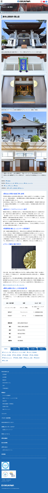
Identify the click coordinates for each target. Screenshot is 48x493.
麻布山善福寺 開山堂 (19, 12)
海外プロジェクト (8, 357)
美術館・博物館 (18, 357)
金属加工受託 (5, 406)
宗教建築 (8, 180)
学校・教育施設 (17, 355)
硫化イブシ (22, 188)
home (3, 12)
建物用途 (5, 348)
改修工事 (4, 401)
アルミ (6, 185)
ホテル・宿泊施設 (32, 352)
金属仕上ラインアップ (7, 429)
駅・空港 (6, 360)
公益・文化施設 (7, 355)
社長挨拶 (4, 374)
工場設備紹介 (5, 388)
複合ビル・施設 (28, 357)
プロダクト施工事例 (10, 12)
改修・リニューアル (29, 183)
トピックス (4, 413)
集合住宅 (37, 357)
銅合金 (16, 185)
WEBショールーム (6, 433)
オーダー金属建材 (6, 395)
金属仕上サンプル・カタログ (8, 426)
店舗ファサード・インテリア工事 (10, 398)
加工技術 (32, 348)
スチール (11, 185)
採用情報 (3, 454)
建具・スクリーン (20, 183)
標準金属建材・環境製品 (8, 403)
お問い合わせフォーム (7, 450)
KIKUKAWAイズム (7, 382)
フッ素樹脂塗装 (15, 188)
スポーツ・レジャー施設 (19, 352)
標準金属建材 (4, 438)
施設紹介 (4, 380)
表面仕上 (41, 348)
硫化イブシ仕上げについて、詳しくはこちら (13, 285)
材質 (24, 348)
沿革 (3, 385)
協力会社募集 (4, 442)
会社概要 (4, 377)
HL (9, 188)
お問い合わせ (4, 447)
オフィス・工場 (7, 352)
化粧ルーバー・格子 (11, 183)
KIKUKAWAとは (5, 371)
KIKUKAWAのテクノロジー (8, 422)
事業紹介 (3, 392)
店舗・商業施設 (34, 355)
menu (1, 1)
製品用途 (14, 348)
